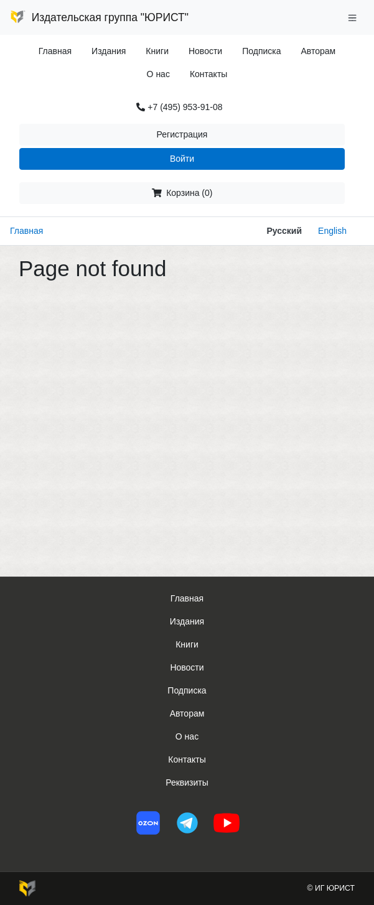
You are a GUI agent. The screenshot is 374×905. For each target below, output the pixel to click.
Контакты (208, 74)
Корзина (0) (182, 193)
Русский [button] (284, 231)
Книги (157, 51)
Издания (108, 51)
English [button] (332, 231)
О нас (158, 74)
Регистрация (182, 134)
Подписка (261, 51)
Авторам (318, 51)
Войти (182, 159)
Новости (205, 51)
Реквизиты (187, 782)
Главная (55, 51)
